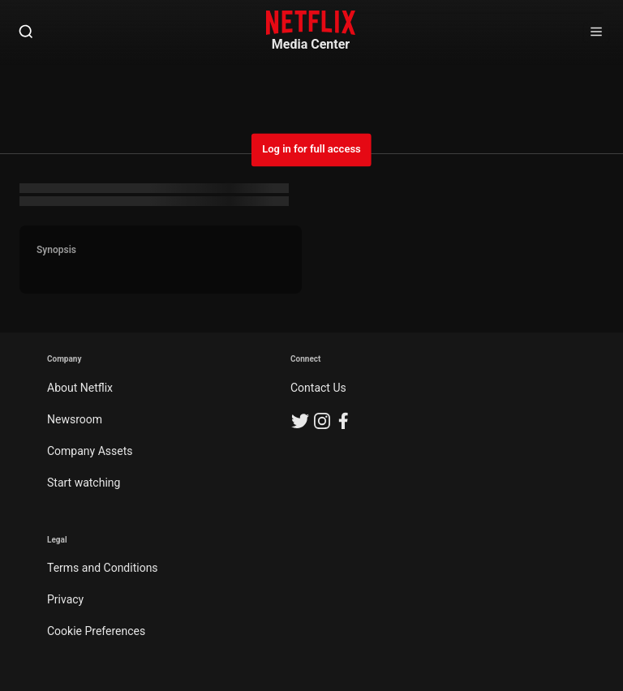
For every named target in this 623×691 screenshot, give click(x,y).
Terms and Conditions (102, 567)
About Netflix (80, 387)
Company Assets (90, 450)
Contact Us (318, 387)
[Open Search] (26, 32)
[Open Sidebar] (596, 32)
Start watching (83, 482)
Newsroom (74, 419)
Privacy (65, 599)
